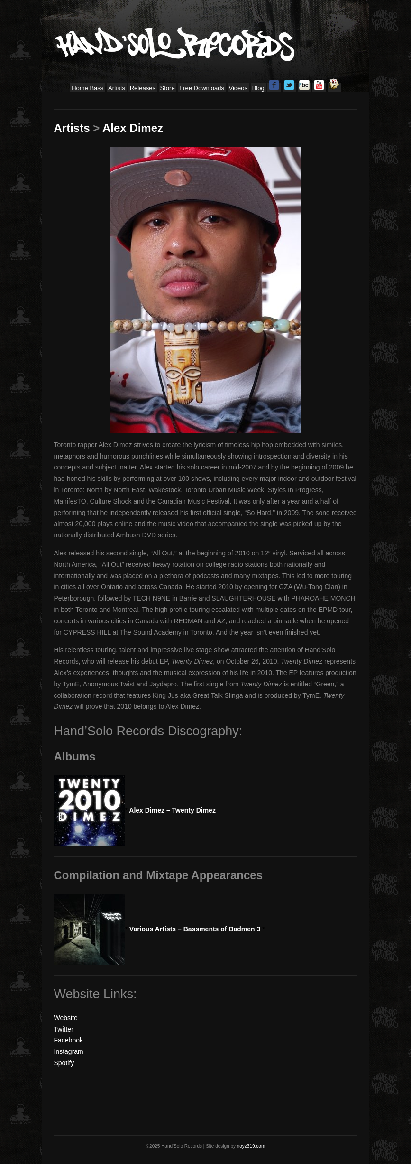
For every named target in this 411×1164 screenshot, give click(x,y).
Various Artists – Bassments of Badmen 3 (195, 929)
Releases (142, 88)
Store (167, 88)
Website (66, 1018)
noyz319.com (251, 1146)
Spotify (64, 1063)
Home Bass (87, 88)
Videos (238, 88)
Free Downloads (201, 88)
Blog (258, 88)
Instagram (68, 1051)
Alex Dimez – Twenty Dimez (170, 810)
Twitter (63, 1029)
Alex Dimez (132, 128)
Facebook (68, 1040)
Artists (116, 88)
